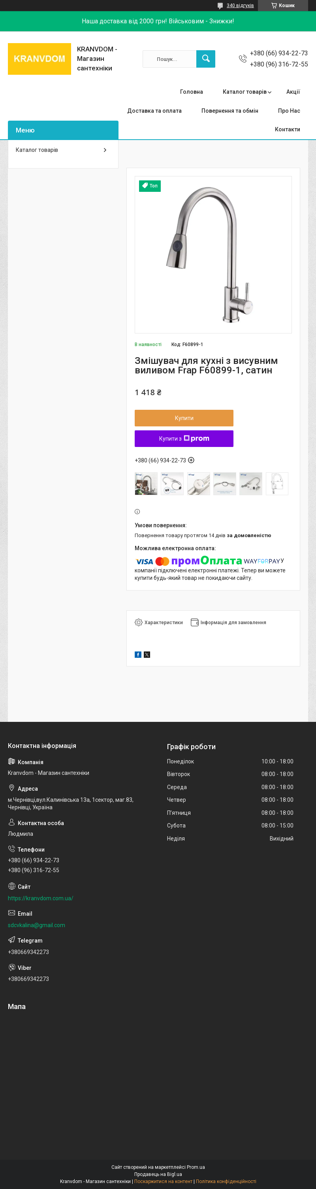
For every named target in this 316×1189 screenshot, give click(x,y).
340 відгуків (240, 5)
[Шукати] (205, 59)
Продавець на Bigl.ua (158, 1174)
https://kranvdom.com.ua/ (40, 898)
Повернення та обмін (229, 111)
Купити (184, 418)
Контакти (287, 129)
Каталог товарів (245, 92)
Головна (191, 92)
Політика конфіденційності (226, 1181)
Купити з (184, 438)
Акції (293, 92)
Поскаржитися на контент (163, 1181)
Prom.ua (196, 1167)
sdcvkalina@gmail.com (36, 925)
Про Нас (289, 111)
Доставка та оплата (154, 111)
